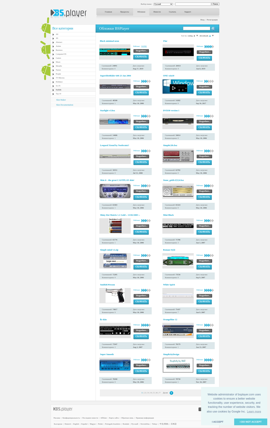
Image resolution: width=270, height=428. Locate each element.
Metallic (59, 66)
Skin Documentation (64, 105)
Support (187, 12)
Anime (58, 46)
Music (58, 62)
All (57, 34)
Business (59, 50)
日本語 (173, 424)
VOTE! (144, 46)
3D (57, 38)
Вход (202, 20)
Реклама (57, 418)
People (58, 74)
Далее (165, 393)
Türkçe (154, 424)
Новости (157, 12)
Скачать (172, 12)
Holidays (59, 82)
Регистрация (212, 20)
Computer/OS (61, 54)
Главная (108, 12)
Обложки (141, 12)
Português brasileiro (112, 424)
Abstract (59, 42)
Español (84, 424)
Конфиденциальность (71, 418)
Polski (100, 424)
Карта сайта (114, 418)
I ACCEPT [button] (218, 421)
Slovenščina (144, 424)
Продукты (124, 12)
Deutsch (68, 424)
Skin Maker (61, 100)
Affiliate (103, 418)
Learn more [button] (254, 411)
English (76, 424)
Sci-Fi (58, 86)
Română (126, 424)
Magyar (93, 424)
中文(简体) (164, 424)
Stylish (58, 90)
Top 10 (58, 94)
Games (58, 58)
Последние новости (90, 418)
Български (58, 424)
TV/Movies (60, 78)
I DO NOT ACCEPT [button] (251, 421)
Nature (58, 70)
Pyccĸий (134, 424)
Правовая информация (145, 418)
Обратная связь (127, 418)
